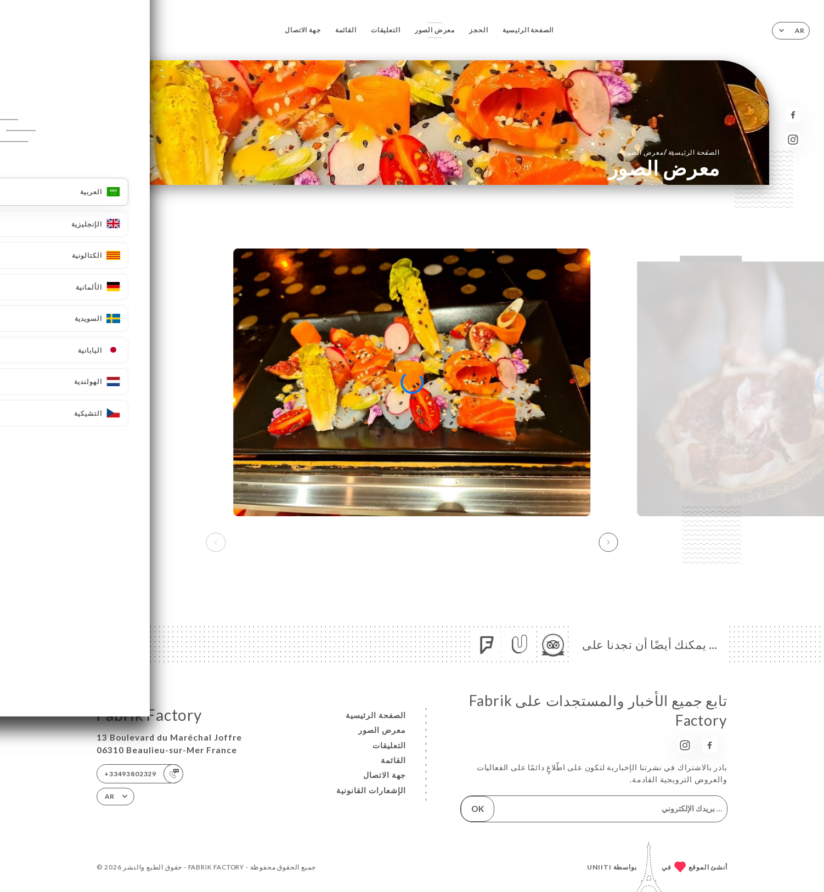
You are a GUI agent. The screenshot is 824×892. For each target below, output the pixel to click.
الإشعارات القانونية (371, 790)
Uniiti (599, 867)
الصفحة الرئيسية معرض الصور (672, 152)
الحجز (478, 30)
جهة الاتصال (302, 30)
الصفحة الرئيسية (528, 30)
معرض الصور (435, 30)
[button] (608, 542)
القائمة (346, 30)
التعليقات (385, 30)
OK (477, 809)
